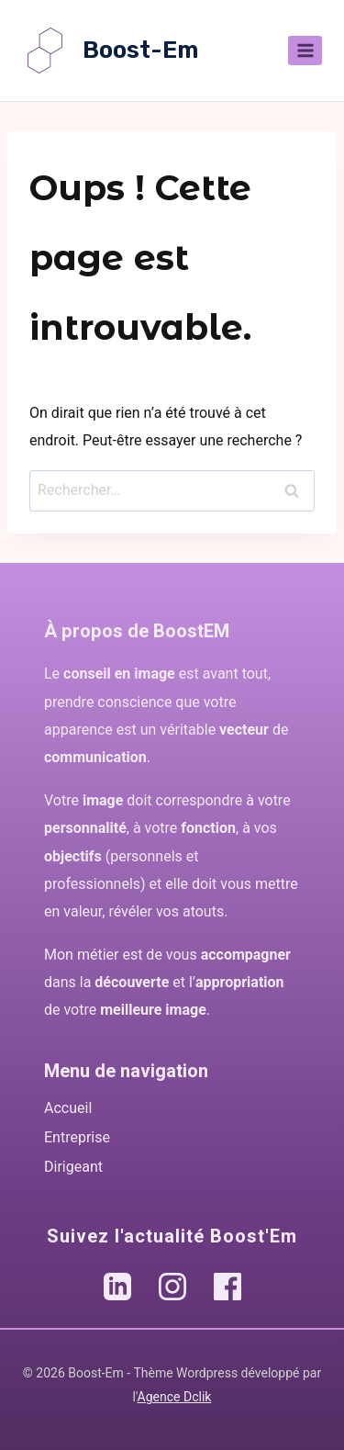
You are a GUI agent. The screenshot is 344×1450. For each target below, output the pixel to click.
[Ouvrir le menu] (305, 50)
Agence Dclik (175, 1396)
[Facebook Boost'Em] (227, 1286)
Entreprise (77, 1137)
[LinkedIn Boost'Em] (117, 1286)
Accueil (68, 1108)
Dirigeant (73, 1166)
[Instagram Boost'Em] (172, 1286)
